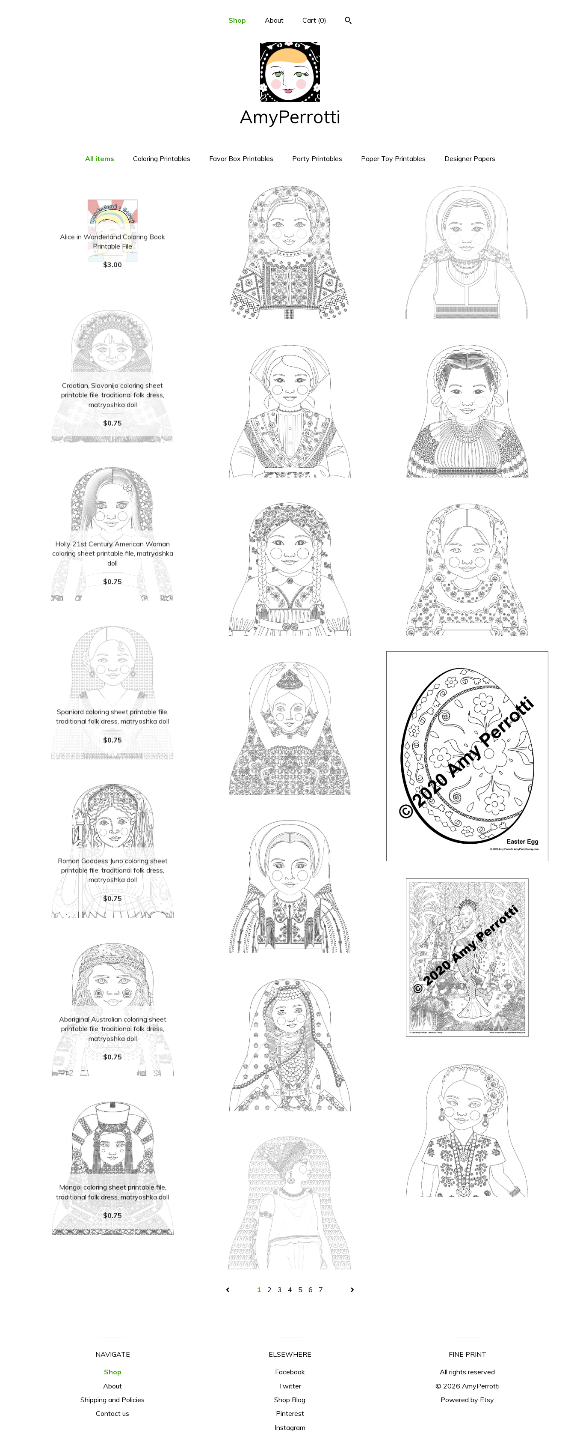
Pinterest (290, 1413)
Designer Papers (469, 158)
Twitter (289, 1386)
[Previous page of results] (228, 1289)
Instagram (290, 1427)
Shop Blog (289, 1399)
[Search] (348, 21)
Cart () (314, 20)
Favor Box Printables (241, 158)
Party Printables (317, 158)
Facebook (290, 1371)
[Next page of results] (352, 1289)
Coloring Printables (161, 158)
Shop (237, 20)
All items (99, 158)
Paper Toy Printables (393, 158)
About (274, 20)
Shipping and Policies (112, 1399)
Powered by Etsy (467, 1399)
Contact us (112, 1413)
